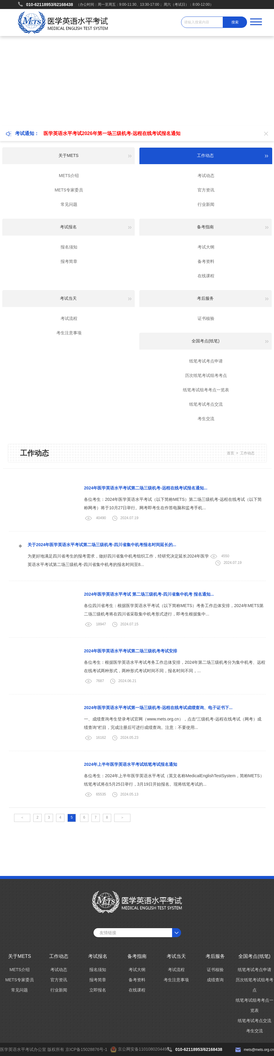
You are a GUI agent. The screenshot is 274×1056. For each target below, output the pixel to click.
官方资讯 (206, 190)
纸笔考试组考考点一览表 (206, 389)
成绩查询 (215, 979)
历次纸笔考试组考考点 (206, 375)
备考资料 (206, 261)
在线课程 (206, 275)
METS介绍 (69, 175)
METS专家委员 (69, 190)
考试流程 (69, 318)
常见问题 (69, 204)
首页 (230, 453)
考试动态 (206, 175)
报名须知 (69, 247)
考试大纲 (206, 247)
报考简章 (69, 261)
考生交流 (206, 418)
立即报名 (97, 990)
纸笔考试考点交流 (206, 404)
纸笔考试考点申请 (206, 361)
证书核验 (206, 318)
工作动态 (247, 453)
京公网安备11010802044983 (144, 1049)
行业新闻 (206, 204)
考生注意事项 (69, 332)
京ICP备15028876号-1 (86, 1049)
